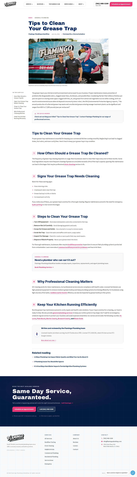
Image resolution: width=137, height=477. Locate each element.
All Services (48, 439)
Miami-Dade (78, 318)
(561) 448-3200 (102, 3)
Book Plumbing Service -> (44, 268)
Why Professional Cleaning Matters (19, 112)
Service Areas (68, 4)
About (80, 4)
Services (28, 4)
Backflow (40, 4)
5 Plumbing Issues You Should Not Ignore (49, 362)
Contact (75, 449)
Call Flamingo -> (67, 405)
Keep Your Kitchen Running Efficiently (20, 117)
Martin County (51, 318)
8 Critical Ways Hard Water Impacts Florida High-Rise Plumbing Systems (60, 366)
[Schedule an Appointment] (121, 4)
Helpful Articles (49, 449)
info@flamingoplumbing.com (112, 441)
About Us (76, 439)
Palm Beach (41, 318)
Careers (75, 446)
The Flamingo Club (54, 4)
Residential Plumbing (51, 457)
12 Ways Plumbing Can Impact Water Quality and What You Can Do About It (61, 357)
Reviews (75, 442)
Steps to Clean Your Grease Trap (20, 107)
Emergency (48, 464)
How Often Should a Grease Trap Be (20, 97)
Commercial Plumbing (51, 453)
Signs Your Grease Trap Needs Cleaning (21, 102)
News (31, 18)
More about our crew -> (48, 341)
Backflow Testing (50, 442)
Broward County (64, 318)
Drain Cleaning (49, 446)
